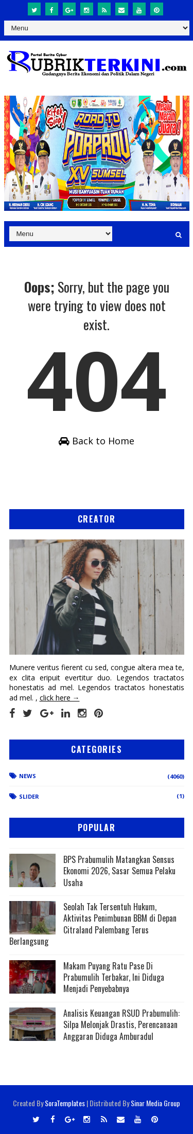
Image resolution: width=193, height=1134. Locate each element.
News (27, 776)
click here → (60, 698)
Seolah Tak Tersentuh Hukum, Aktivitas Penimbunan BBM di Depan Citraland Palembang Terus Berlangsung (93, 924)
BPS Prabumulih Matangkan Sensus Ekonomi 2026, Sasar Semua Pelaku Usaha (119, 871)
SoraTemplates (65, 1102)
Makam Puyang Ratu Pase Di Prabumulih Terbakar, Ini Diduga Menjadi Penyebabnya (113, 977)
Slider (29, 796)
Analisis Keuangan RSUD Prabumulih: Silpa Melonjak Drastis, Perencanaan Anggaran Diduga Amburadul (121, 1024)
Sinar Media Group (155, 1102)
